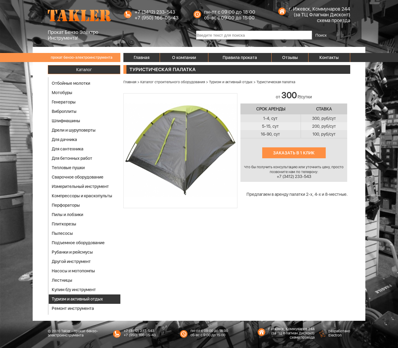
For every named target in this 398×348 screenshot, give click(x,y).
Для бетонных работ (72, 158)
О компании (184, 57)
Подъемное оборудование (78, 242)
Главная (141, 57)
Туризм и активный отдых (77, 299)
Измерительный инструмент (80, 186)
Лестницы (62, 280)
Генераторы (64, 102)
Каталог (84, 69)
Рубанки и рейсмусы (72, 252)
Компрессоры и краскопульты (82, 195)
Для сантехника (67, 148)
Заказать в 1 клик (294, 152)
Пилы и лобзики (67, 214)
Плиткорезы (64, 224)
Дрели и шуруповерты (74, 130)
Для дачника (64, 139)
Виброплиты (64, 111)
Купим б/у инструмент (74, 289)
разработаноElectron (339, 333)
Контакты (329, 57)
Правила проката (240, 57)
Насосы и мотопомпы (73, 270)
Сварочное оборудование (77, 177)
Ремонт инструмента (73, 308)
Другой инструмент (71, 261)
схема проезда (333, 20)
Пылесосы (62, 233)
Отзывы (290, 57)
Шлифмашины (66, 120)
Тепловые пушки (68, 167)
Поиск (321, 35)
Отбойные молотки (71, 83)
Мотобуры (62, 92)
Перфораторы (66, 205)
